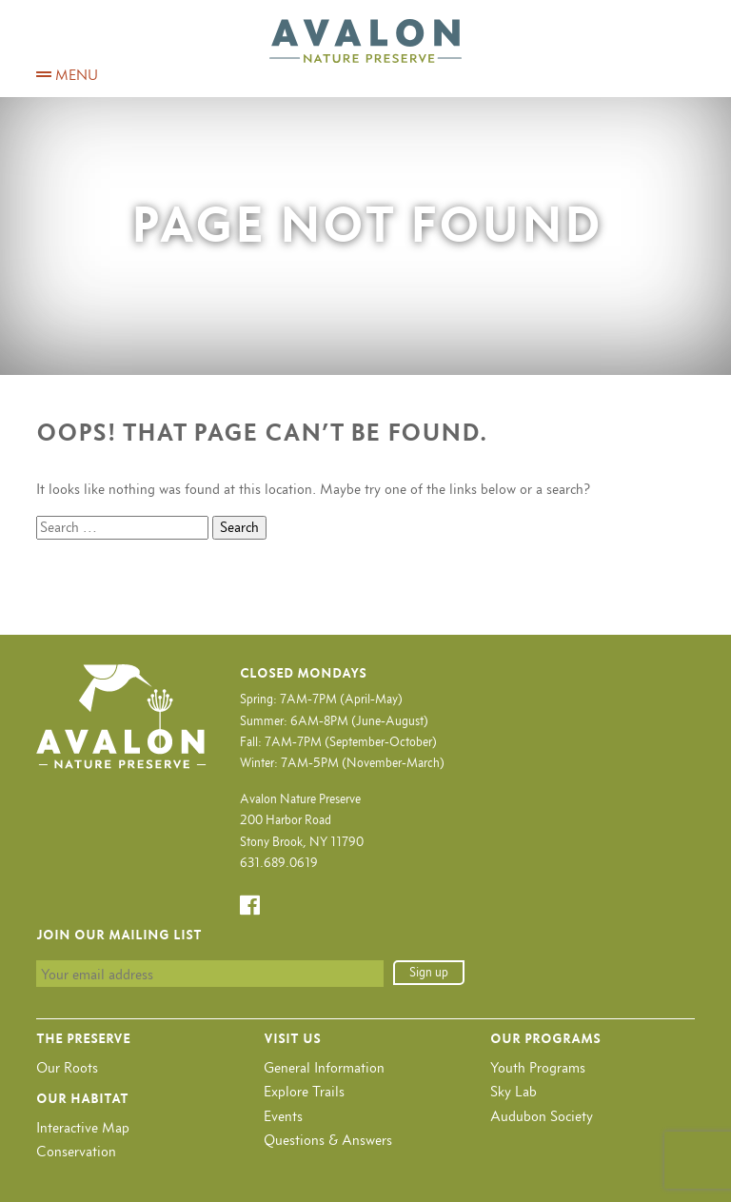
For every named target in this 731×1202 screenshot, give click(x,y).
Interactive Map (82, 1127)
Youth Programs (537, 1067)
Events (283, 1116)
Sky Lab (513, 1091)
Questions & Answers (328, 1140)
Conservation (76, 1151)
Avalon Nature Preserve (365, 41)
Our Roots (67, 1067)
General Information (324, 1067)
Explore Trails (304, 1091)
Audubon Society (541, 1116)
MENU (67, 75)
